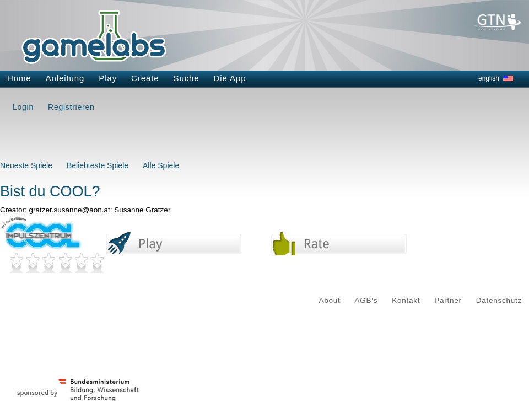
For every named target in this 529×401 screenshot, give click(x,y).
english (488, 78)
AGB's (366, 300)
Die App (230, 78)
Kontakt (406, 300)
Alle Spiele (161, 165)
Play (108, 78)
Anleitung (65, 78)
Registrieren (71, 107)
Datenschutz (499, 300)
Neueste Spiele (26, 165)
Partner (448, 300)
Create (145, 78)
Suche (186, 78)
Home (19, 78)
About (330, 300)
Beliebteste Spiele (97, 165)
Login (23, 107)
